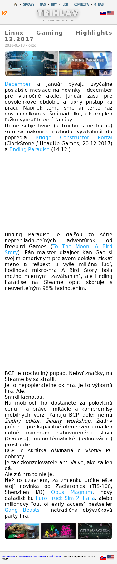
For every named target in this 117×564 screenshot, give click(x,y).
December (18, 84)
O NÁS (99, 5)
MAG (43, 5)
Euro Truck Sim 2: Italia (65, 498)
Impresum (8, 556)
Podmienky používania (32, 556)
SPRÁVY (28, 5)
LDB (65, 5)
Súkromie (55, 556)
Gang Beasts (22, 510)
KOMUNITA (81, 5)
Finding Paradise (29, 149)
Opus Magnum (71, 492)
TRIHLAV (58, 13)
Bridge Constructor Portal (73, 138)
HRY (54, 5)
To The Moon (70, 246)
